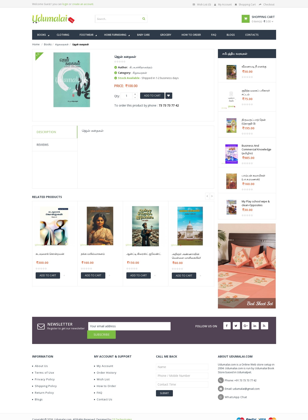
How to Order (105, 377)
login (65, 4)
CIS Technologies (122, 411)
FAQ (98, 384)
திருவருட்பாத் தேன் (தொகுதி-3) (254, 121)
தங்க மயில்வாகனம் (93, 254)
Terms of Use (43, 364)
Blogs (37, 391)
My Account (223, 4)
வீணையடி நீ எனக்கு (254, 66)
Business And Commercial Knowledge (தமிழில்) (256, 149)
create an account (82, 4)
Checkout (266, 4)
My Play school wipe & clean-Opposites (256, 203)
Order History (105, 364)
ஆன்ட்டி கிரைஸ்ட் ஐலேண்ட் (143, 254)
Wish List (102, 371)
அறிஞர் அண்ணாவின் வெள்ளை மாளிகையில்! (186, 256)
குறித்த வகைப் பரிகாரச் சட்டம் (256, 92)
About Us (40, 357)
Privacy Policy (43, 371)
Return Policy (43, 384)
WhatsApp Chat (236, 389)
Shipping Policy (44, 377)
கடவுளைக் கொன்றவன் (50, 254)
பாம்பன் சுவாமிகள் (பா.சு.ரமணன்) (253, 177)
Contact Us (103, 391)
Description (46, 132)
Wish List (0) (202, 4)
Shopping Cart (245, 4)
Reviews (42, 145)
